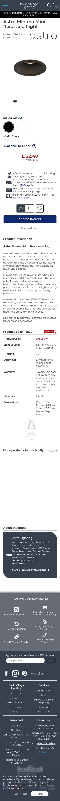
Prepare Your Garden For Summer (16, 761)
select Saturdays (46, 743)
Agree (40, 793)
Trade (44, 695)
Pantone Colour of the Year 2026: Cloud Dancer (16, 752)
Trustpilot (37, 673)
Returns (16, 707)
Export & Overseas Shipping (44, 701)
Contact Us (16, 698)
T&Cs (23, 185)
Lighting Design (44, 690)
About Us (16, 693)
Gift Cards (43, 711)
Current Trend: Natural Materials (16, 736)
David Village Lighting (28, 5)
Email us (44, 752)
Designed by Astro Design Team (14, 35)
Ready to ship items (12, 13)
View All (52, 450)
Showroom (44, 707)
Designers (16, 725)
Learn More (21, 793)
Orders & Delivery (16, 702)
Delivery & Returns (30, 228)
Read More (18, 563)
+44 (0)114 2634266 (44, 747)
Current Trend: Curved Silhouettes (16, 743)
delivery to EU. (21, 197)
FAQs (31, 191)
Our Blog (16, 730)
